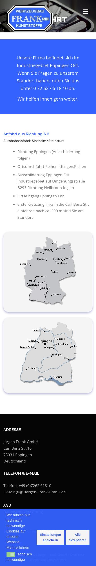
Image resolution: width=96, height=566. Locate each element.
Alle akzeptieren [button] (78, 537)
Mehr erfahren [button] (18, 547)
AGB (7, 505)
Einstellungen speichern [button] (50, 537)
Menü (85, 12)
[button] (11, 554)
